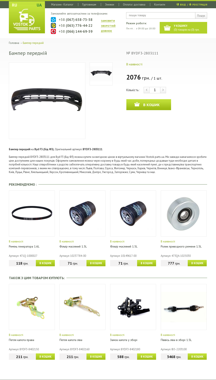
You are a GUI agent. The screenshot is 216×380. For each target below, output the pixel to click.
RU (14, 5)
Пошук (201, 16)
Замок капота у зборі (123, 340)
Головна (14, 43)
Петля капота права (21, 340)
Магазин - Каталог (62, 4)
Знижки (109, 4)
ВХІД (183, 4)
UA (39, 5)
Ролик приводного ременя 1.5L (181, 246)
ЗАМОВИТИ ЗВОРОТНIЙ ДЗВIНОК (108, 25)
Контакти (159, 4)
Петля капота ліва (70, 340)
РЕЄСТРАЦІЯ (199, 4)
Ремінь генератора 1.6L (24, 246)
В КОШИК (45, 263)
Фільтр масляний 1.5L (73, 246)
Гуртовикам (89, 4)
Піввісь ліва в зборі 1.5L (176, 340)
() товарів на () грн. (187, 27)
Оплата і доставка (134, 4)
